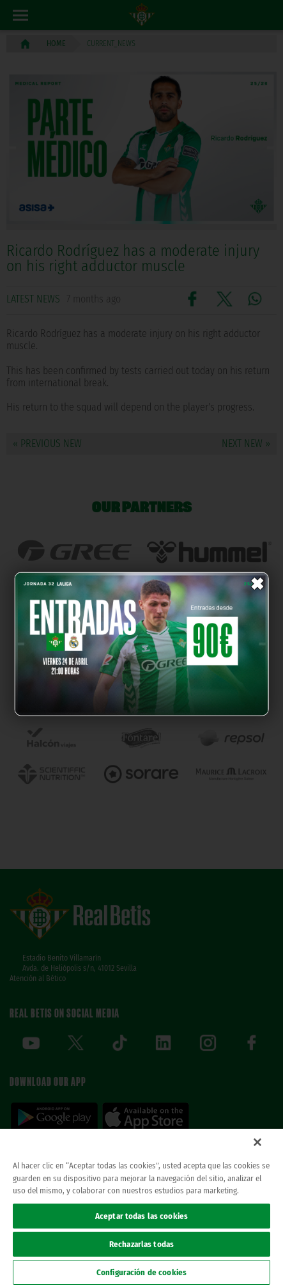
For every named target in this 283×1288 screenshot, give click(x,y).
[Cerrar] (257, 1142)
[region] (141, 1208)
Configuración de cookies (141, 1272)
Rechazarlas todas (141, 1244)
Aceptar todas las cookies (141, 1216)
